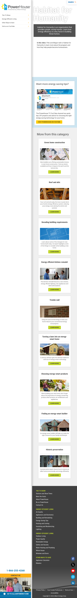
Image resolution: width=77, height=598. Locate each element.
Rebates (38, 563)
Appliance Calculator (42, 560)
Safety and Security (42, 545)
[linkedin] (73, 583)
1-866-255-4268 (16, 570)
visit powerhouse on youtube (49, 122)
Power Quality (40, 539)
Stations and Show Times (44, 494)
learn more (54, 172)
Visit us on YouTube (15, 26)
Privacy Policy (40, 590)
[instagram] (73, 577)
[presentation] (54, 61)
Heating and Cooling (42, 523)
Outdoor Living (41, 536)
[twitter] (73, 565)
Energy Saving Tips (42, 521)
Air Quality (39, 512)
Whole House (40, 550)
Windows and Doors (42, 553)
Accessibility (54, 593)
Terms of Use (69, 590)
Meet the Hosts (41, 496)
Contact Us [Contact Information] (15, 575)
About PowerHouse (42, 499)
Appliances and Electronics (44, 515)
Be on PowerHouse (42, 502)
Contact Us (39, 505)
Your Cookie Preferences (54, 590)
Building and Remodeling (44, 518)
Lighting (38, 529)
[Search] (72, 2)
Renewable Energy (42, 542)
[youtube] (73, 571)
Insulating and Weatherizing (45, 526)
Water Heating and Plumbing (45, 548)
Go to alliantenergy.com (16, 594)
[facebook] (73, 559)
